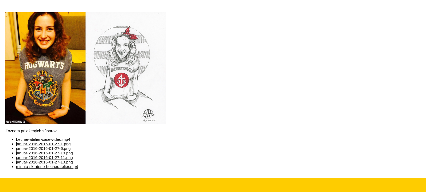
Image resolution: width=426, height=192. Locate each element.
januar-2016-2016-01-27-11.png (44, 157)
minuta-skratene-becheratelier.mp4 (47, 166)
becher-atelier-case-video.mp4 (43, 139)
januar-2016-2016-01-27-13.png (44, 162)
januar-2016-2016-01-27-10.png (44, 153)
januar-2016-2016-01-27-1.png (43, 144)
